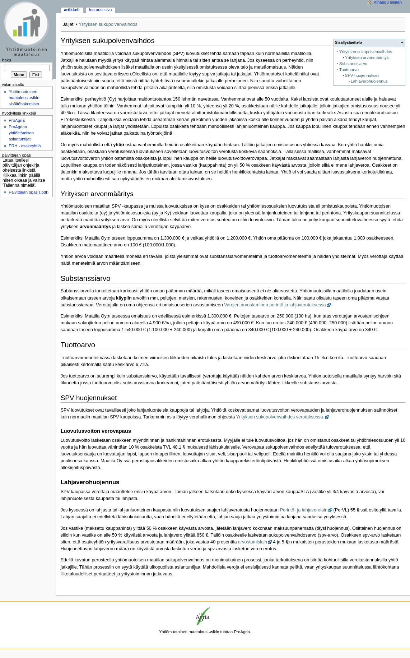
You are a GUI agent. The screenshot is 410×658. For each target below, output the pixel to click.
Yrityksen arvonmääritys (367, 57)
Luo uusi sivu (100, 10)
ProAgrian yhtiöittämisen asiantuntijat (21, 133)
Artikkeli (71, 10)
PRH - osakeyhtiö (25, 146)
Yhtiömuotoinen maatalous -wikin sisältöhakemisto (24, 97)
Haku (6, 60)
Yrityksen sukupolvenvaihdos (108, 24)
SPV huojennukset (362, 75)
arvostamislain (252, 542)
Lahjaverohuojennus (369, 81)
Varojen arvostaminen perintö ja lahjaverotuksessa (275, 304)
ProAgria (17, 120)
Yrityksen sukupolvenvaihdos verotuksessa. (280, 417)
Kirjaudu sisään (388, 2)
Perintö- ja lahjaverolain (303, 510)
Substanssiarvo (353, 63)
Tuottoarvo (349, 70)
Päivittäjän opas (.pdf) (28, 192)
